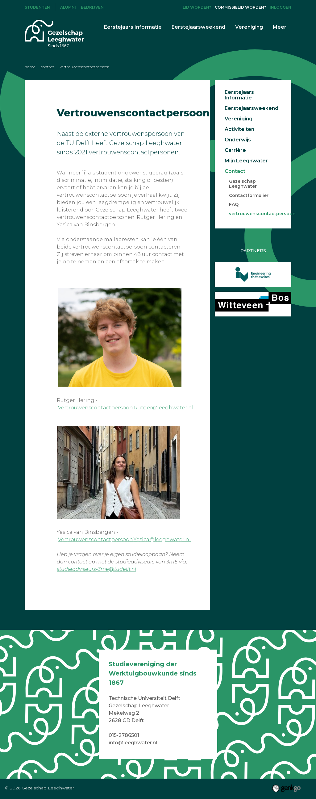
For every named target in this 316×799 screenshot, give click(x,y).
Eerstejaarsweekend (250, 108)
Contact (47, 67)
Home (30, 67)
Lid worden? (197, 7)
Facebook (154, 7)
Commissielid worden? (240, 7)
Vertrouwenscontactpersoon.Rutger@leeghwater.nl (125, 408)
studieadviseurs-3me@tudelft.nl (96, 569)
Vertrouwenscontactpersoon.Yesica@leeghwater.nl (124, 539)
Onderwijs (238, 140)
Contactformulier (248, 195)
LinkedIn (174, 7)
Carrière (235, 150)
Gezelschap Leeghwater (243, 184)
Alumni (68, 7)
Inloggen (280, 7)
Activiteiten (239, 129)
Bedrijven (92, 7)
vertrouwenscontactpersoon (85, 67)
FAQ (234, 204)
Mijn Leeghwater (246, 161)
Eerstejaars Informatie (239, 95)
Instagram (164, 7)
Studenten (37, 7)
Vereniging (238, 119)
